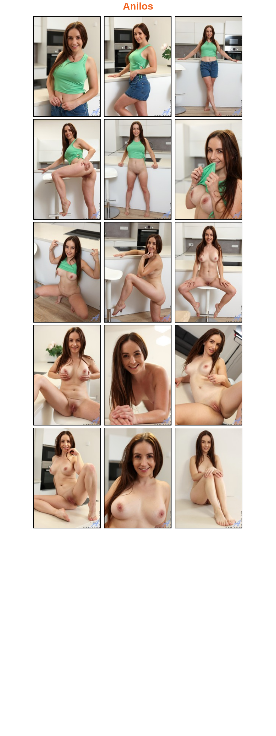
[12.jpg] (208, 375)
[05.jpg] (137, 169)
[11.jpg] (137, 375)
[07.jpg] (67, 272)
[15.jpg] (208, 478)
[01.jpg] (67, 66)
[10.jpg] (67, 375)
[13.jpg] (67, 478)
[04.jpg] (67, 169)
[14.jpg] (137, 478)
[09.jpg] (208, 272)
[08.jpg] (137, 272)
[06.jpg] (208, 169)
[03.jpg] (208, 66)
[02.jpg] (137, 66)
